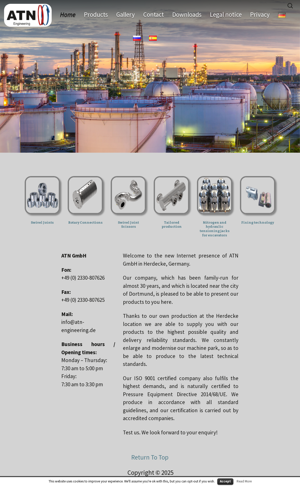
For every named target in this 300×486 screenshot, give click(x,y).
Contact (153, 14)
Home (68, 14)
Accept (225, 481)
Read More (244, 481)
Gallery (125, 14)
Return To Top (149, 457)
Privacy (260, 14)
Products (96, 14)
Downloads (187, 14)
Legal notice (226, 14)
